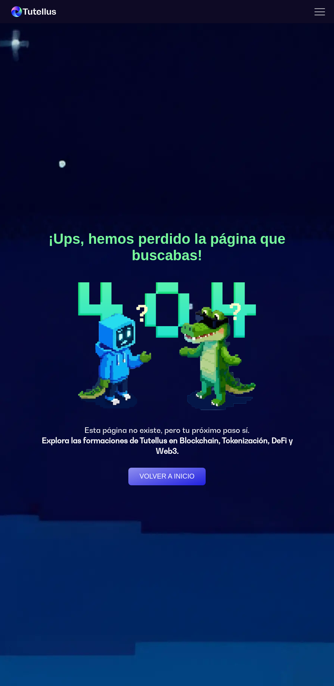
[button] (319, 11)
